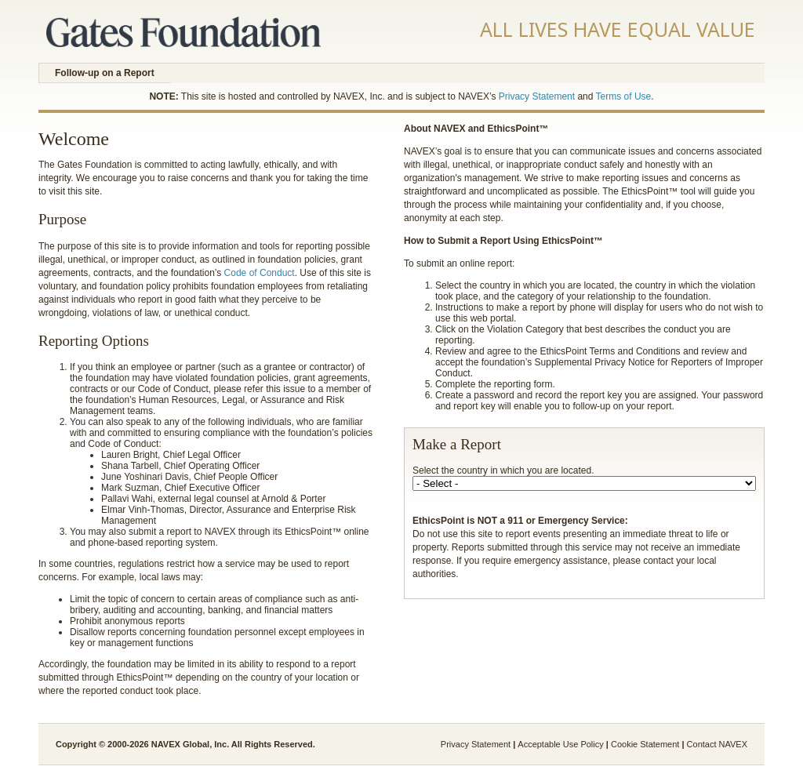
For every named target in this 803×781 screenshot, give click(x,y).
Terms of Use (624, 96)
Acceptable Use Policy (560, 744)
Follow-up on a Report (104, 72)
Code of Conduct (259, 272)
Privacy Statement (537, 96)
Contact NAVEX (717, 744)
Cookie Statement (645, 744)
